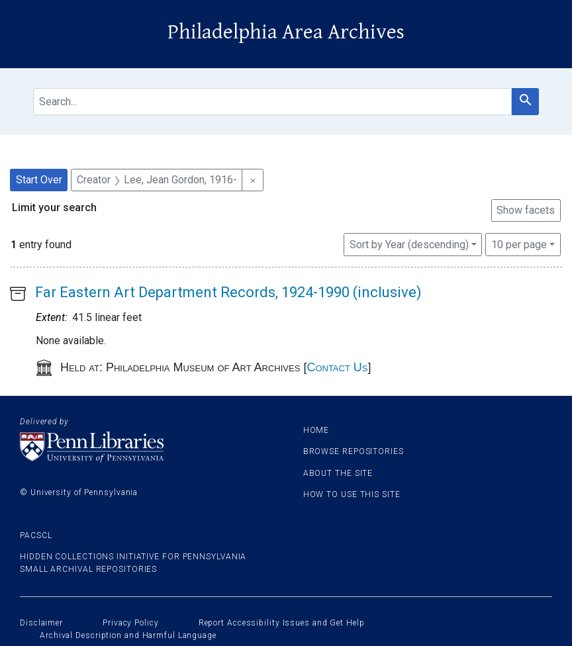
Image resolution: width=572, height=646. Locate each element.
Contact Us (337, 367)
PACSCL (36, 535)
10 (519, 243)
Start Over (39, 179)
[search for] (272, 101)
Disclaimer (41, 622)
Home (316, 430)
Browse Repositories (353, 451)
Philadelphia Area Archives (286, 32)
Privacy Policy (131, 622)
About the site (338, 473)
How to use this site (352, 494)
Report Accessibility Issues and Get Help (282, 622)
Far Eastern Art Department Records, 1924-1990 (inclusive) (228, 292)
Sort (409, 244)
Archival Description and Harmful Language (128, 635)
